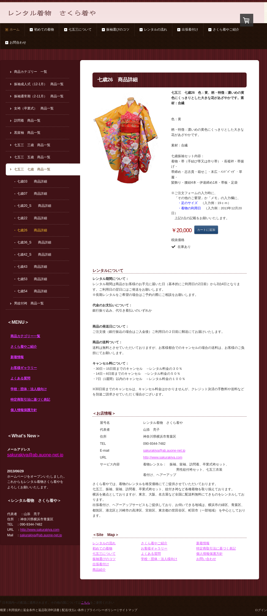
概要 (3, 610)
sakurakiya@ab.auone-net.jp (164, 450)
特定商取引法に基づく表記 (30, 399)
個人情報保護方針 (23, 410)
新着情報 (17, 357)
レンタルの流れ (104, 543)
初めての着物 (102, 548)
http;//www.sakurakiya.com (162, 457)
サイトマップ (128, 610)
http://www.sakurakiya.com (39, 530)
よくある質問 (20, 378)
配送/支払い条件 (73, 610)
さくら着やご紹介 (23, 347)
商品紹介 (99, 570)
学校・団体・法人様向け (28, 389)
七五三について (104, 554)
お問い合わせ (206, 559)
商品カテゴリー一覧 (25, 336)
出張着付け (100, 564)
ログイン (261, 610)
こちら (85, 602)
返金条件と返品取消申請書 (41, 610)
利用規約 (15, 610)
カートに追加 (206, 229)
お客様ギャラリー (23, 368)
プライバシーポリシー (101, 610)
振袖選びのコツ (104, 559)
